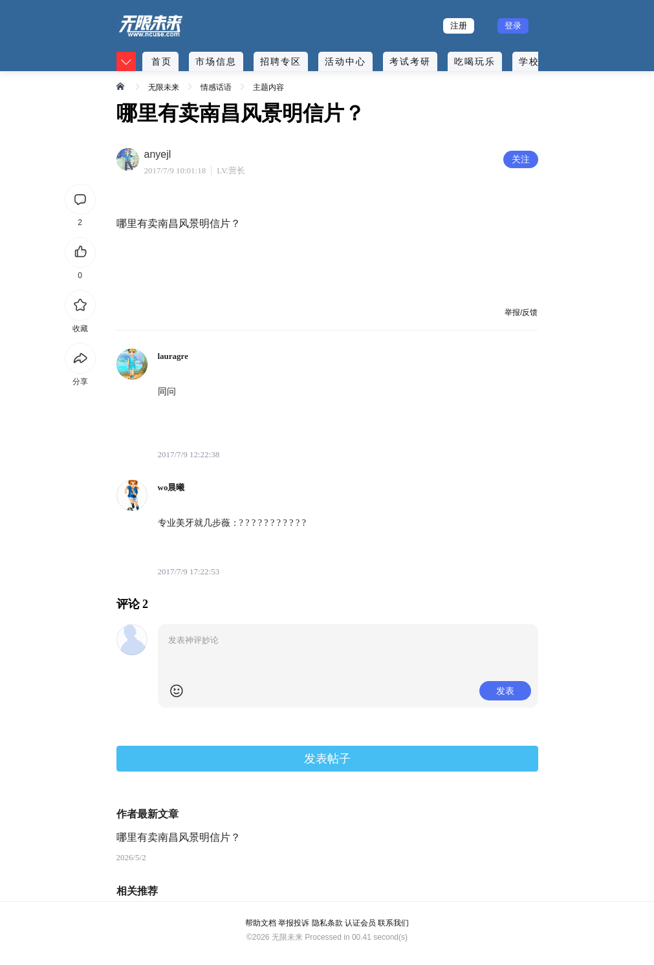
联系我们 (393, 922)
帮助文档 (260, 922)
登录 (513, 25)
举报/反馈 (521, 312)
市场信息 (216, 61)
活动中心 (345, 61)
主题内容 (268, 87)
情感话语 (216, 87)
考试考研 (410, 61)
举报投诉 (293, 922)
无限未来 (163, 87)
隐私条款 (327, 922)
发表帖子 (327, 758)
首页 (161, 61)
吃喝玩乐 (475, 61)
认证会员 (360, 922)
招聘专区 (280, 61)
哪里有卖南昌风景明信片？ (178, 837)
